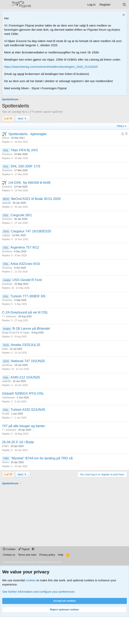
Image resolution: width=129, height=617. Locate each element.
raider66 (6, 202)
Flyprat (24, 549)
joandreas (7, 284)
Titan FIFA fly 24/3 (24, 150)
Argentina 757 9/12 (25, 247)
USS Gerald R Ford (27, 280)
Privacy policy (47, 554)
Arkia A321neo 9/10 (25, 264)
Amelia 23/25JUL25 (25, 345)
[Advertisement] (65, 513)
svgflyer (6, 235)
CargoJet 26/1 (21, 215)
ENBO (5, 446)
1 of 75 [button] (8, 118)
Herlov (5, 462)
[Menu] (5, 5)
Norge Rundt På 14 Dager (16, 332)
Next (22, 118)
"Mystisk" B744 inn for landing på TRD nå (42, 458)
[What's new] (116, 4)
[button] (33, 549)
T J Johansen (9, 316)
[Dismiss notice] (123, 15)
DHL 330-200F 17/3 (25, 166)
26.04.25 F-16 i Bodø (18, 442)
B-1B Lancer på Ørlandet (31, 328)
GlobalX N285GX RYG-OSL (23, 393)
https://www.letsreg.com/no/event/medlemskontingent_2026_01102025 (51, 66)
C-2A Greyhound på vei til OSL (25, 312)
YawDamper (8, 397)
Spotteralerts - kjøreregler (28, 134)
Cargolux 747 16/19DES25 (31, 231)
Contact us (9, 554)
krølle (5, 349)
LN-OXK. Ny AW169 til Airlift (29, 183)
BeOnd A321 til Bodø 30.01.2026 (36, 199)
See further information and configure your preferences (38, 591)
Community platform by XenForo (32, 562)
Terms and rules (27, 554)
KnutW (5, 413)
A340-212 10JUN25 (25, 377)
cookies (31, 580)
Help (60, 554)
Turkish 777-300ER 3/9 (28, 296)
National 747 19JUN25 (28, 361)
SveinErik (7, 186)
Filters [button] (120, 126)
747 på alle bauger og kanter (23, 426)
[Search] (124, 4)
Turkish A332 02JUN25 (28, 410)
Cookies (9, 549)
